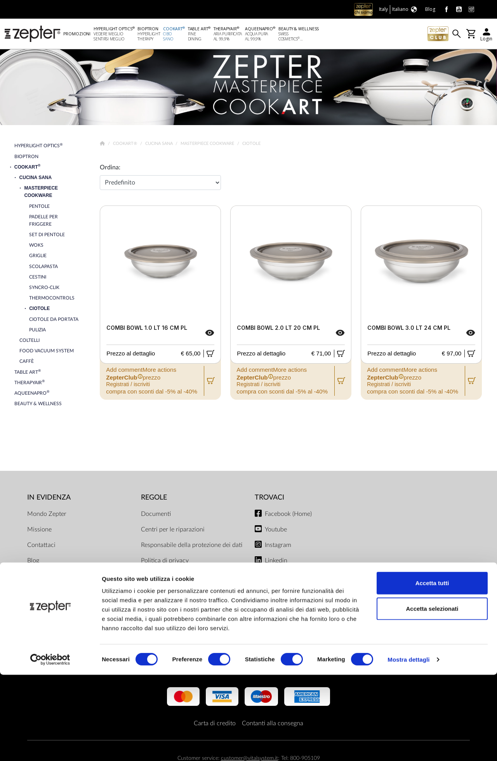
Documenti (156, 515)
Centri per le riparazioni (173, 531)
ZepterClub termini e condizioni (183, 602)
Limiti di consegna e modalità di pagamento (183, 582)
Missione (39, 531)
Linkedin (276, 562)
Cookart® (125, 145)
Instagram (278, 546)
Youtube (276, 531)
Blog (33, 562)
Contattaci (41, 546)
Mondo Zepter (46, 515)
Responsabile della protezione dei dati (191, 546)
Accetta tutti (432, 669)
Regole (154, 499)
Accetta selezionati (432, 694)
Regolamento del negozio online (183, 618)
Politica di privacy (165, 562)
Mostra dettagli (408, 745)
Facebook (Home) (288, 515)
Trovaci (269, 499)
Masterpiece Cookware (208, 145)
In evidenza (49, 499)
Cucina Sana (159, 145)
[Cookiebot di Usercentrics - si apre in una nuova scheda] (50, 746)
